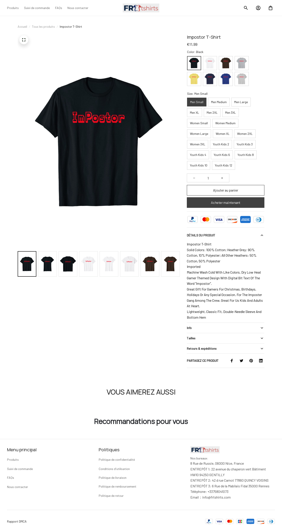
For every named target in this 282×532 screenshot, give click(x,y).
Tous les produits (43, 26)
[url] (216, 496)
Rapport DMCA (17, 520)
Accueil (22, 26)
